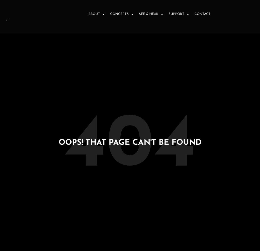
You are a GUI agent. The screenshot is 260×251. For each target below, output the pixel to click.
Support (179, 14)
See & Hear (151, 14)
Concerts (121, 14)
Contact (202, 14)
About (96, 14)
